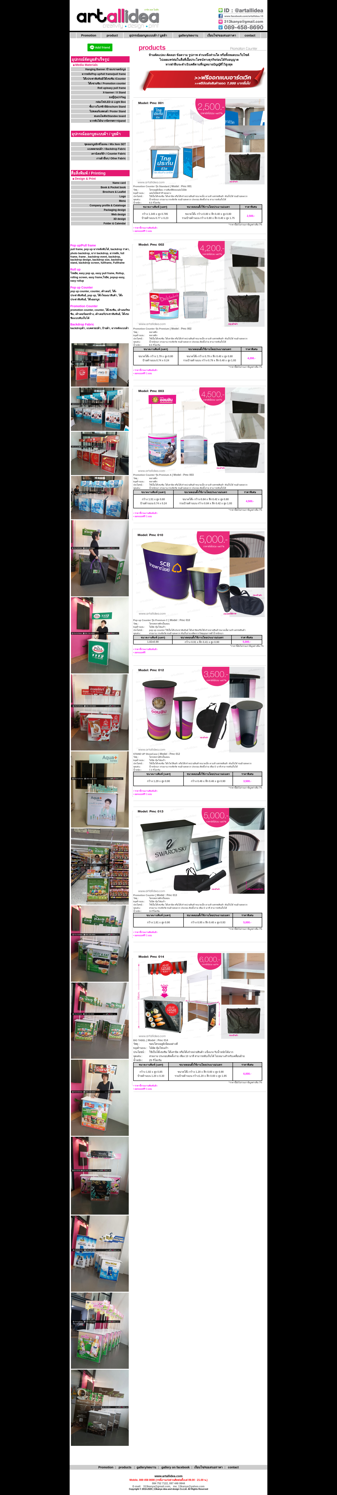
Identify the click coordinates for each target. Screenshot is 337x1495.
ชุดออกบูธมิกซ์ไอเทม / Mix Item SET (105, 144)
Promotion (88, 35)
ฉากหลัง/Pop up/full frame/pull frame (104, 74)
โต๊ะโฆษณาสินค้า (107, 295)
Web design (118, 214)
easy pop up (86, 273)
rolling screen (78, 277)
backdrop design (80, 259)
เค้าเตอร (105, 291)
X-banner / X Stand (114, 92)
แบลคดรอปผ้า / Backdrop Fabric (106, 148)
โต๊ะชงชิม (110, 309)
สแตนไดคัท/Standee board (110, 116)
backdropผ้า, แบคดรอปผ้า (85, 328)
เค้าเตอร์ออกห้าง (84, 314)
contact (250, 35)
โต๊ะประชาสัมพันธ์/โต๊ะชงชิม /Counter (104, 78)
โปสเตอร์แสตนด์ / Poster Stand (107, 111)
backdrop (114, 256)
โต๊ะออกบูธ (93, 299)
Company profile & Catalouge (108, 205)
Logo (122, 196)
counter (95, 291)
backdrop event (97, 256)
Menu (122, 200)
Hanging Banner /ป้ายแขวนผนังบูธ (106, 69)
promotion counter (81, 309)
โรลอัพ (74, 273)
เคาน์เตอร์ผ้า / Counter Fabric (108, 153)
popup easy (117, 277)
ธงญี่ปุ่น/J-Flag (117, 97)
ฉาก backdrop (99, 253)
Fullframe (119, 262)
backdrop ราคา (119, 249)
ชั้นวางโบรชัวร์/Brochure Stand (107, 106)
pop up (91, 295)
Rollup (120, 273)
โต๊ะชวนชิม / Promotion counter (107, 83)
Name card (119, 182)
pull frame (76, 249)
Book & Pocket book (113, 187)
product (112, 35)
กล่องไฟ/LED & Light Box (111, 101)
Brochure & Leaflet (114, 191)
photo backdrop (80, 253)
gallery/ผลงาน (188, 35)
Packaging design (115, 209)
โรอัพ (106, 277)
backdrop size (101, 259)
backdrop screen (89, 262)
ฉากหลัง (114, 253)
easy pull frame (104, 273)
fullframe (106, 262)
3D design (119, 218)
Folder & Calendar (115, 223)
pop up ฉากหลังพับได (96, 249)
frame (82, 256)
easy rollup (77, 280)
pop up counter (79, 291)
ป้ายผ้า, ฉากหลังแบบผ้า (115, 328)
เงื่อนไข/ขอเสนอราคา (221, 35)
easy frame (95, 277)
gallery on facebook (175, 1467)
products (125, 1467)
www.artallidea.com (168, 1476)
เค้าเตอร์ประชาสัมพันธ (107, 314)
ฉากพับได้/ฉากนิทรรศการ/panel (108, 120)
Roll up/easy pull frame (112, 88)
